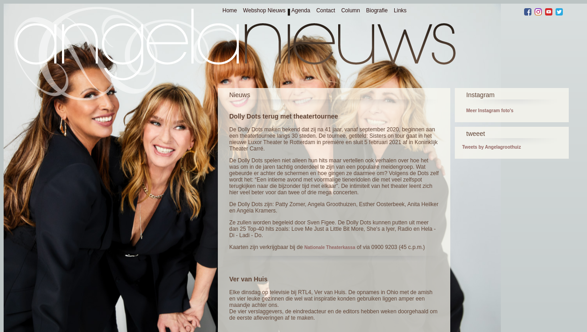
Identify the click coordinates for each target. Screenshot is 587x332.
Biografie (376, 10)
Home (229, 10)
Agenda (300, 10)
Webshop (254, 10)
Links (400, 10)
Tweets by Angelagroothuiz (491, 147)
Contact (325, 10)
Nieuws (276, 10)
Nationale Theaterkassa (329, 247)
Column (350, 10)
